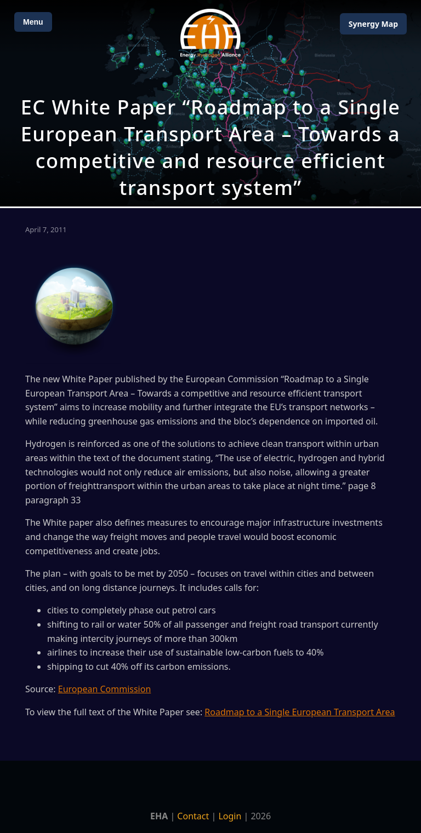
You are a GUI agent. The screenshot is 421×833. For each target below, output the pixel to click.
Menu (33, 22)
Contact (193, 816)
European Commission (104, 689)
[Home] (210, 33)
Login (229, 816)
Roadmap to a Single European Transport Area (299, 712)
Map (373, 24)
